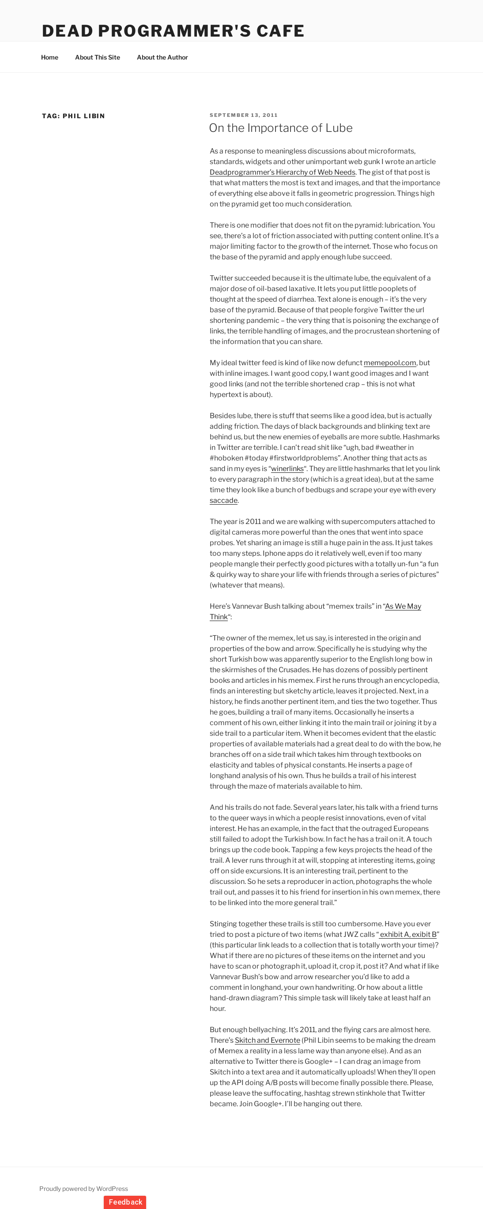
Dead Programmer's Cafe (174, 31)
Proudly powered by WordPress (83, 1188)
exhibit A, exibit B (408, 934)
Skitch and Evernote (267, 1040)
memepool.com (390, 363)
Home (49, 57)
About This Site (97, 57)
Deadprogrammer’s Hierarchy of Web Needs (282, 172)
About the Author (162, 57)
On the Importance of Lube (281, 128)
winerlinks (287, 468)
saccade (224, 500)
